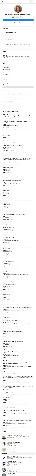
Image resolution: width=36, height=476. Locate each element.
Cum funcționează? (18, 22)
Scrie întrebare (18, 19)
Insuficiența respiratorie (8, 106)
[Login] (34, 1)
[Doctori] (31, 1)
